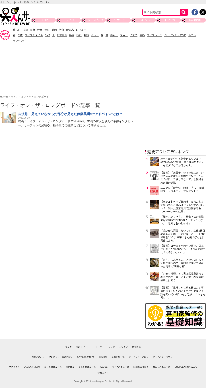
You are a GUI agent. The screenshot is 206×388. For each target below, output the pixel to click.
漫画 (47, 29)
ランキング (19, 40)
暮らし (16, 29)
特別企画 (195, 20)
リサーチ (120, 20)
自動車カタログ (141, 367)
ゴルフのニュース (161, 367)
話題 (61, 29)
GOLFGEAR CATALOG (185, 367)
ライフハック (154, 35)
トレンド (144, 20)
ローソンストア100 (175, 35)
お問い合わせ (38, 357)
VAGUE (104, 367)
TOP (45, 20)
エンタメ (170, 20)
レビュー (81, 29)
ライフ (69, 20)
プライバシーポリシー (163, 357)
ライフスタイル (34, 35)
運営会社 (103, 357)
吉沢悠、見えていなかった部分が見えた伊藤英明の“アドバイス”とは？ (70, 114)
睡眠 (79, 35)
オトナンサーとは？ (139, 357)
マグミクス (14, 367)
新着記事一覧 (118, 357)
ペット (95, 35)
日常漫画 (62, 35)
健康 (32, 29)
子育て (133, 35)
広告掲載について (85, 357)
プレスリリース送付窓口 (61, 357)
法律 (25, 29)
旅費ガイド (103, 373)
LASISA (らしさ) (32, 367)
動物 (86, 35)
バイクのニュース (120, 367)
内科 (142, 35)
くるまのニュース (87, 367)
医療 (20, 35)
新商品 (70, 29)
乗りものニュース (53, 367)
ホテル (192, 35)
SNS (47, 35)
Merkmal (70, 367)
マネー (124, 35)
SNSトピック (94, 20)
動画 (54, 29)
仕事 (39, 29)
